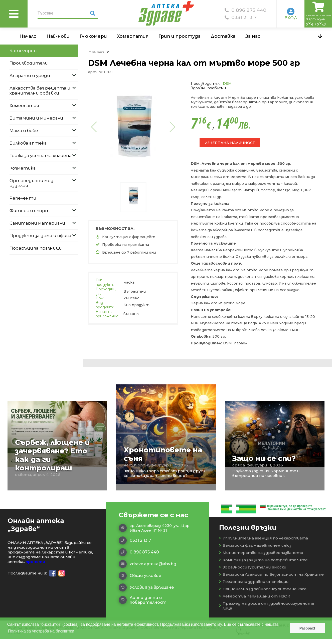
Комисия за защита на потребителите (263, 559)
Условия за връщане (146, 587)
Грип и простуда (179, 36)
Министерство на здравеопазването (261, 552)
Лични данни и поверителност (143, 600)
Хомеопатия (132, 36)
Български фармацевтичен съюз (255, 545)
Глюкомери (93, 36)
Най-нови (58, 36)
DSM (227, 83)
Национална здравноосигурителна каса (262, 588)
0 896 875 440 (245, 10)
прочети (35, 561)
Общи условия (140, 576)
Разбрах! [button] (307, 628)
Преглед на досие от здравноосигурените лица (266, 605)
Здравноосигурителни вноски (252, 567)
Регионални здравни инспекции (254, 581)
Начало (28, 36)
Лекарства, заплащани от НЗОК (254, 596)
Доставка (223, 36)
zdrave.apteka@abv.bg (147, 564)
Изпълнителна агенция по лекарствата (263, 538)
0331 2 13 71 (242, 17)
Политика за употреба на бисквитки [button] (41, 631)
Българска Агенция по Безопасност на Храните (271, 574)
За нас (252, 36)
